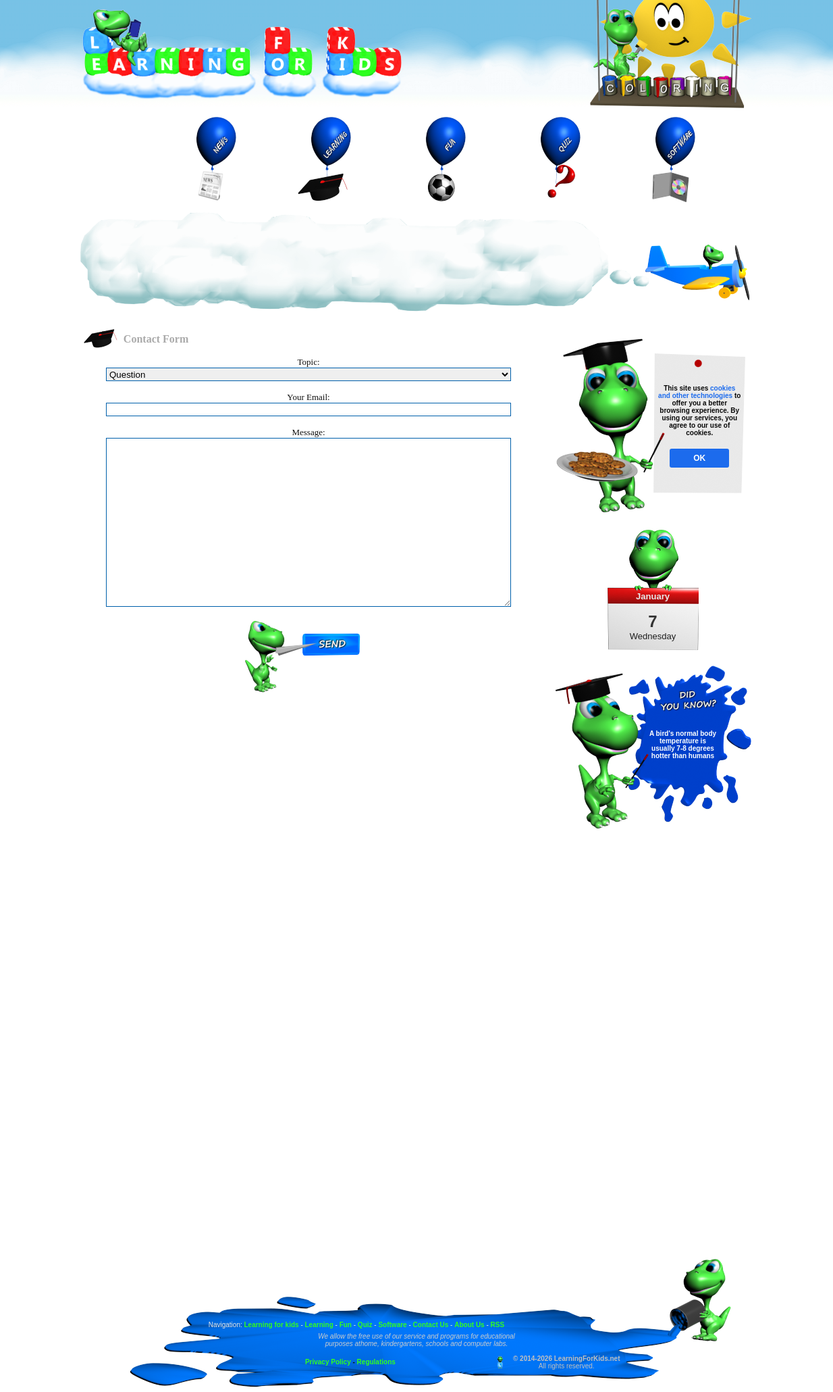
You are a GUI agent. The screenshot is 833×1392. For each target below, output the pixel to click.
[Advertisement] (344, 262)
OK (699, 458)
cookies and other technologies (696, 391)
